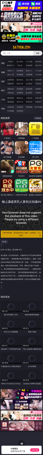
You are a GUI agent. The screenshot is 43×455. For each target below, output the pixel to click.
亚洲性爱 (10, 80)
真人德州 (20, 61)
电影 (3, 81)
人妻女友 (29, 98)
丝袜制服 (20, 74)
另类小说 (20, 102)
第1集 (4, 242)
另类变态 (38, 83)
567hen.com (21, 47)
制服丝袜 (10, 83)
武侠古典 (38, 98)
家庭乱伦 (20, 98)
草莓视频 (29, 107)
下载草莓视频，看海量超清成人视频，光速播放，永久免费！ (21, 234)
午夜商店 (20, 107)
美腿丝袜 (10, 93)
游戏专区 (38, 61)
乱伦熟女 (29, 83)
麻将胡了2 (10, 65)
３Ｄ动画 (38, 71)
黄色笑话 (29, 102)
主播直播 (29, 74)
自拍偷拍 (20, 71)
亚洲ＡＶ (10, 71)
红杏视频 (10, 111)
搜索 (37, 53)
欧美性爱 (38, 80)
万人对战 (29, 61)
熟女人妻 (10, 74)
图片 (3, 90)
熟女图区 (29, 93)
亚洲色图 (20, 89)
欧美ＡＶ (29, 71)
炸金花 (19, 65)
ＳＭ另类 (38, 74)
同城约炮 (10, 107)
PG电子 (10, 61)
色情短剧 (20, 111)
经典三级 (20, 83)
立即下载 (35, 450)
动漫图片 (38, 89)
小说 (3, 99)
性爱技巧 (38, 102)
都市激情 (10, 98)
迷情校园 (10, 102)
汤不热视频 (38, 107)
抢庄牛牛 (38, 65)
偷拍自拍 (20, 80)
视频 (3, 72)
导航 (3, 108)
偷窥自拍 (10, 89)
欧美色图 (29, 89)
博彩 (3, 63)
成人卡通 (29, 80)
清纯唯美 (20, 93)
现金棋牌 (29, 65)
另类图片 (38, 93)
